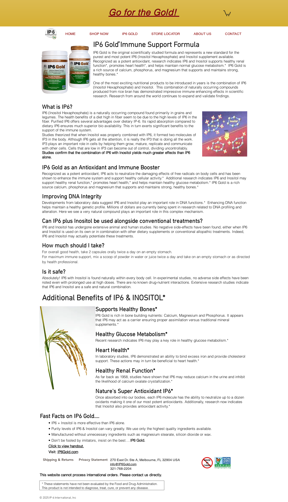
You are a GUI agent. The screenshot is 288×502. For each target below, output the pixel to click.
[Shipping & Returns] (58, 460)
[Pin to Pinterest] (239, 460)
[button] (227, 13)
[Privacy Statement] (93, 460)
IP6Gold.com (67, 452)
